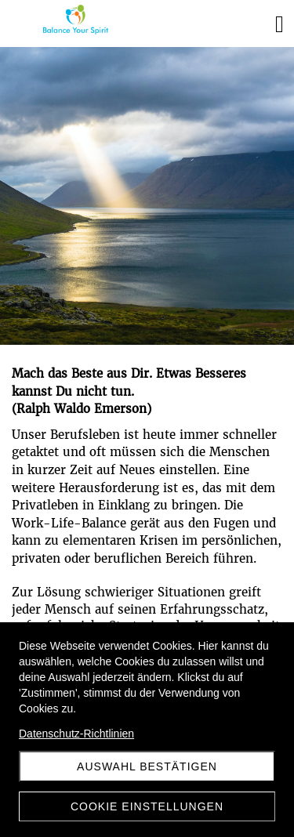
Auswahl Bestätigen (147, 766)
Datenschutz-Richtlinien (76, 733)
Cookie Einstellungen (147, 806)
